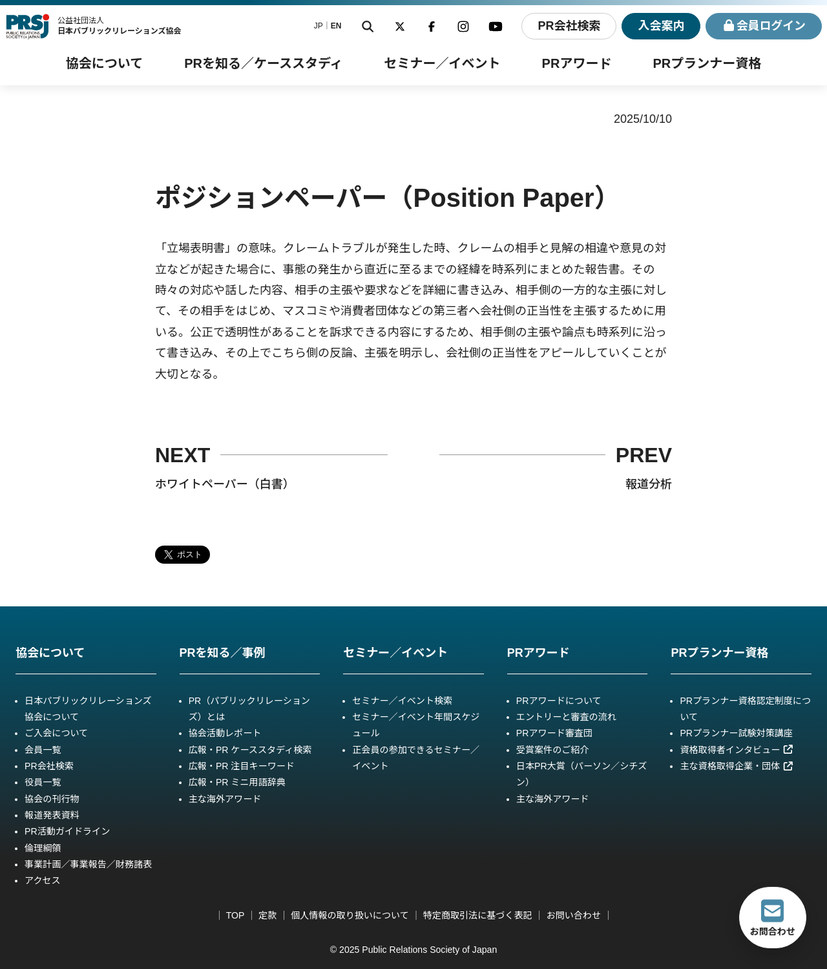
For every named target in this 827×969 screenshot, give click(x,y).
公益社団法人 (120, 26)
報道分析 (648, 484)
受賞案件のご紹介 (552, 750)
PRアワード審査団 (554, 733)
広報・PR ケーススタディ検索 (250, 750)
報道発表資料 (52, 815)
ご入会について (56, 733)
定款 (267, 915)
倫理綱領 (43, 848)
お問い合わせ (574, 915)
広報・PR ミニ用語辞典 (237, 782)
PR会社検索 (568, 25)
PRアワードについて (559, 701)
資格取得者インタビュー (736, 750)
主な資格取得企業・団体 (736, 766)
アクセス (43, 880)
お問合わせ (772, 917)
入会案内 (661, 25)
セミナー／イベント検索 (402, 701)
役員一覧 (43, 782)
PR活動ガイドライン (67, 831)
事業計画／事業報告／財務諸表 (88, 864)
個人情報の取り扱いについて (350, 915)
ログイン (764, 26)
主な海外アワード (225, 799)
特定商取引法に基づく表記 (477, 915)
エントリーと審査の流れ (566, 717)
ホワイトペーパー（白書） (225, 484)
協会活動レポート (225, 733)
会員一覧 (43, 750)
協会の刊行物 (52, 799)
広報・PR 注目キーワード (242, 766)
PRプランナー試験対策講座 (736, 733)
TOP (235, 915)
